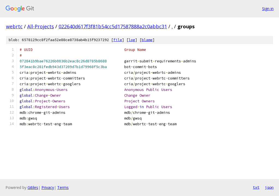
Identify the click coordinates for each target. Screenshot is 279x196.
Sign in (268, 8)
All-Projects (40, 26)
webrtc (14, 26)
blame (147, 40)
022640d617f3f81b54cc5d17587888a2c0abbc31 (113, 26)
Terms (63, 187)
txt (256, 187)
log (132, 40)
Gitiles (33, 187)
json (269, 187)
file (117, 40)
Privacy (47, 187)
